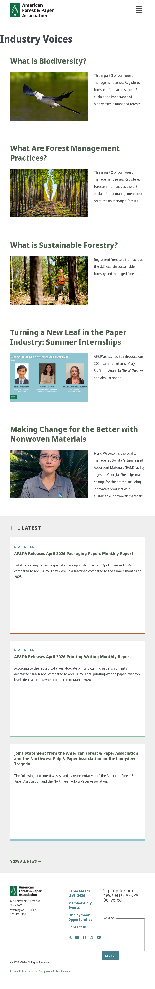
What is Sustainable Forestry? (64, 245)
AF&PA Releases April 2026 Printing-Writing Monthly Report (72, 657)
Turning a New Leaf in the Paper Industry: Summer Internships (68, 337)
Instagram (93, 937)
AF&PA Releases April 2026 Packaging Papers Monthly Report (73, 553)
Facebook (86, 937)
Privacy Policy (18, 971)
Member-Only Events (80, 905)
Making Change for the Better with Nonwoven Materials (74, 434)
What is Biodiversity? (48, 61)
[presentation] (122, 935)
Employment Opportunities (80, 917)
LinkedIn (79, 937)
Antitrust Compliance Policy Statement (50, 971)
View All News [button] (23, 862)
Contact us (77, 927)
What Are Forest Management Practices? (65, 153)
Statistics (24, 546)
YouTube (99, 938)
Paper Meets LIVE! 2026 (79, 893)
